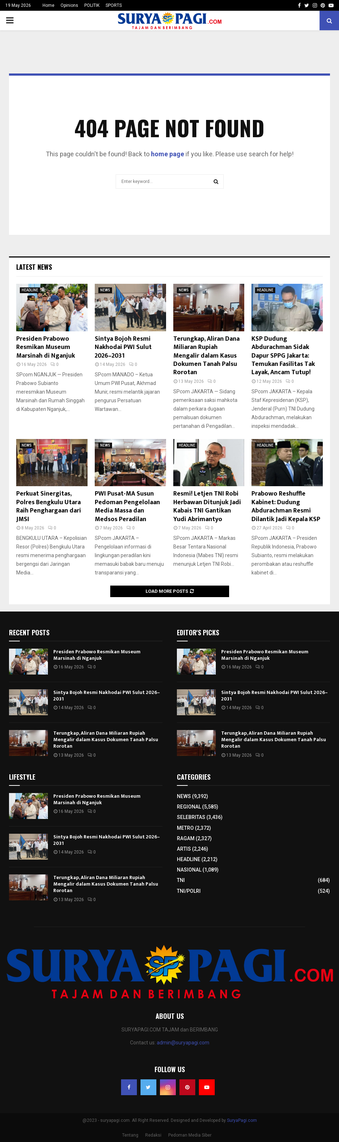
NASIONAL (189, 870)
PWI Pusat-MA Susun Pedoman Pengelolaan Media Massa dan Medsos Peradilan (127, 506)
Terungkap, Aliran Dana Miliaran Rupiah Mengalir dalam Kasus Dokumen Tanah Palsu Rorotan (206, 355)
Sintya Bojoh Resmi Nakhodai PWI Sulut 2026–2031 (123, 347)
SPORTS (114, 5)
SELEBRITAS (191, 817)
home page (167, 154)
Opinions (69, 5)
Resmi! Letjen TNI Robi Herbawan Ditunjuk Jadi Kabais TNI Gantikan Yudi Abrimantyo (207, 506)
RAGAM (186, 838)
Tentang (130, 1135)
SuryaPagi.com (242, 1120)
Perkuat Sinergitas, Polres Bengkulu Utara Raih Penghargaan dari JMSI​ (48, 506)
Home (48, 5)
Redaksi (153, 1135)
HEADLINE (30, 290)
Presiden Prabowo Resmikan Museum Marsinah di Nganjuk (45, 347)
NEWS (105, 290)
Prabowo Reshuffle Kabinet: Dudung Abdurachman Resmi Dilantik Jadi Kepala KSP (285, 506)
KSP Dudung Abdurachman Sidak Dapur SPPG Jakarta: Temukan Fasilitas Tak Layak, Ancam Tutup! (283, 355)
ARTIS (184, 849)
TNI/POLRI (189, 891)
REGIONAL (189, 807)
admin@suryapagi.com (183, 1042)
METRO (185, 828)
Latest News (34, 267)
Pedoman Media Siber (189, 1135)
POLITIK (91, 5)
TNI (181, 880)
